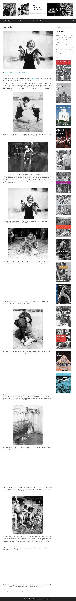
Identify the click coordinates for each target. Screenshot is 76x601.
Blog (28, 21)
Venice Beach (34, 591)
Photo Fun (6, 589)
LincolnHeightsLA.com (27, 181)
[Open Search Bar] (73, 21)
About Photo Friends (7, 21)
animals (5, 591)
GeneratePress (48, 599)
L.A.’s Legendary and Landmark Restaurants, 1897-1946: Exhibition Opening (64, 44)
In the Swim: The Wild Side (15, 72)
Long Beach (23, 591)
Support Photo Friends (38, 21)
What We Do (20, 21)
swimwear (28, 591)
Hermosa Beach (16, 591)
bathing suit (10, 591)
